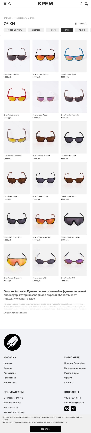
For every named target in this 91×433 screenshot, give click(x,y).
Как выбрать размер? (14, 412)
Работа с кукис (71, 373)
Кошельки (36, 30)
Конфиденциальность (75, 368)
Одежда (8, 368)
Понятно (45, 429)
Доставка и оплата (13, 398)
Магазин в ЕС (10, 382)
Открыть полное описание (15, 313)
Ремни (82, 30)
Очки (67, 30)
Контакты (69, 382)
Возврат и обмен (12, 402)
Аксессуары (10, 373)
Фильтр (81, 23)
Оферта (68, 377)
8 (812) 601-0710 (72, 398)
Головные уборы (15, 30)
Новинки (8, 363)
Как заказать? (11, 407)
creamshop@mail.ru (74, 402)
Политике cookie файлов (56, 422)
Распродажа (10, 377)
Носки (53, 30)
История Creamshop (74, 363)
